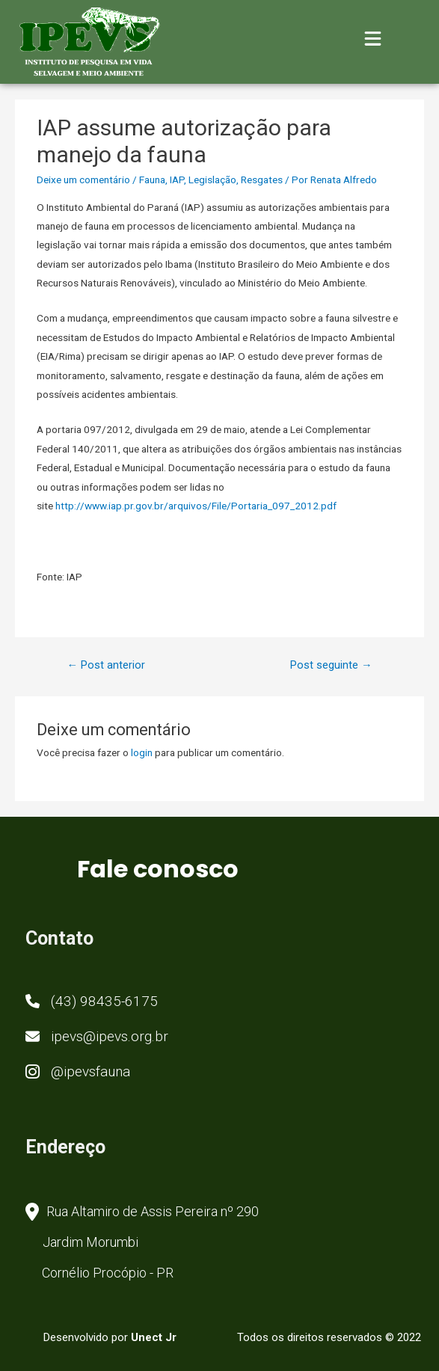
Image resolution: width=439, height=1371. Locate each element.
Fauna (152, 179)
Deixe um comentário (83, 179)
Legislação (212, 179)
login (142, 752)
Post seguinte (331, 665)
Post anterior (106, 665)
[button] (91, 1002)
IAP (177, 179)
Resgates (262, 179)
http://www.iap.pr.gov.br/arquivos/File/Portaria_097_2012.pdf (196, 506)
